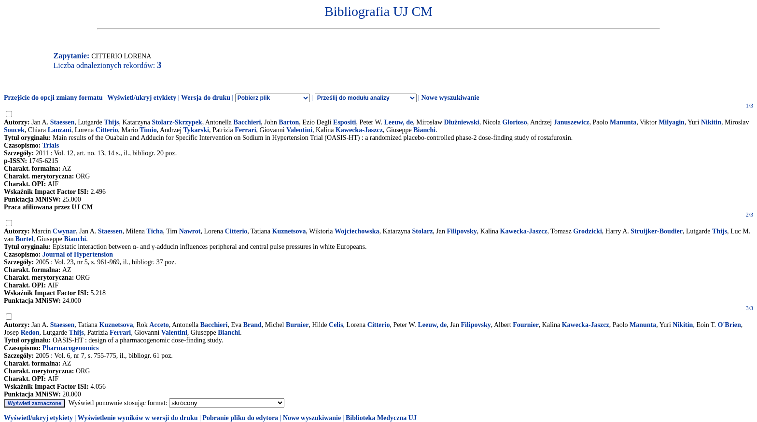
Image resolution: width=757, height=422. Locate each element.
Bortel (24, 239)
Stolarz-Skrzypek (177, 122)
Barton (289, 122)
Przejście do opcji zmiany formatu (53, 97)
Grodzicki (587, 231)
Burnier (297, 324)
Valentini (299, 130)
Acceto (158, 324)
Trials (50, 145)
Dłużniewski (461, 122)
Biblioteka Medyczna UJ (381, 418)
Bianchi (424, 130)
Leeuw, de (398, 122)
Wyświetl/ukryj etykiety (141, 97)
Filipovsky (462, 231)
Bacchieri (247, 122)
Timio (148, 130)
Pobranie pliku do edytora (240, 418)
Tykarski (196, 130)
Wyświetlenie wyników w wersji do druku (138, 418)
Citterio (107, 130)
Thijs (111, 122)
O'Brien (729, 324)
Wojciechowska (357, 231)
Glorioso (514, 122)
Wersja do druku (205, 97)
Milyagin (672, 122)
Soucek (14, 130)
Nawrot (190, 231)
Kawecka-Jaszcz (359, 130)
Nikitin (711, 122)
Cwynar (64, 231)
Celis (336, 324)
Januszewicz (571, 122)
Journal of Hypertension (77, 254)
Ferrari (245, 130)
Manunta (623, 122)
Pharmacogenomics (70, 348)
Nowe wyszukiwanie (450, 97)
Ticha (155, 231)
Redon (30, 332)
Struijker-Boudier (657, 231)
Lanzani (59, 130)
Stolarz (422, 231)
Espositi (344, 122)
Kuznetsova (289, 231)
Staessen (62, 122)
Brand (252, 324)
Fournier (526, 324)
